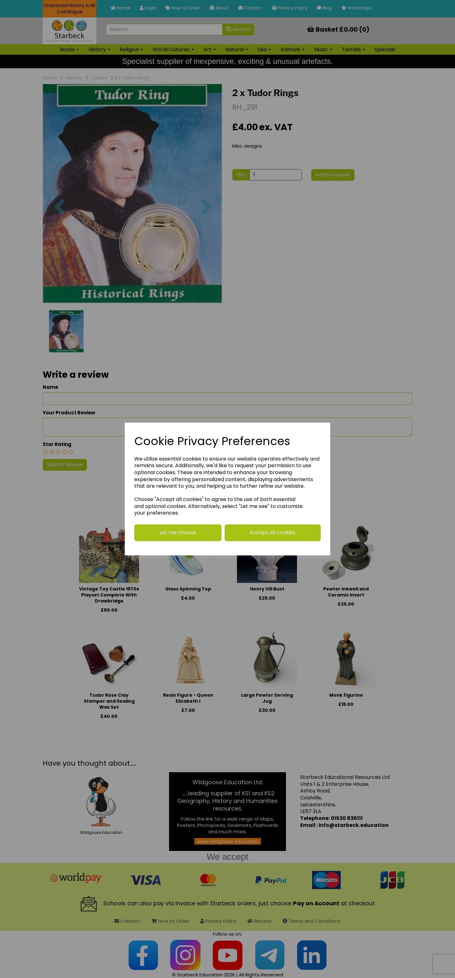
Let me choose (178, 532)
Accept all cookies (272, 532)
